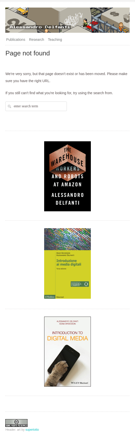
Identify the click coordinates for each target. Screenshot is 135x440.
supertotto (32, 429)
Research (36, 40)
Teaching (55, 40)
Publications (15, 40)
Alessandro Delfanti (40, 27)
